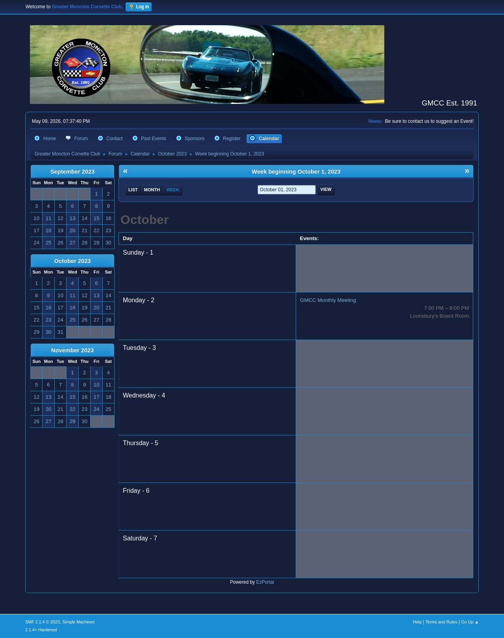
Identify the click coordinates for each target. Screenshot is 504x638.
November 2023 (72, 350)
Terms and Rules (442, 622)
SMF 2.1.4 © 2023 (42, 622)
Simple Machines (78, 622)
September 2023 (72, 171)
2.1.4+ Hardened (41, 629)
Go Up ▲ (470, 622)
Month (152, 189)
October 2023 (72, 261)
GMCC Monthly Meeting (328, 300)
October (144, 220)
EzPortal (265, 582)
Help (417, 622)
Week (172, 189)
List (133, 189)
